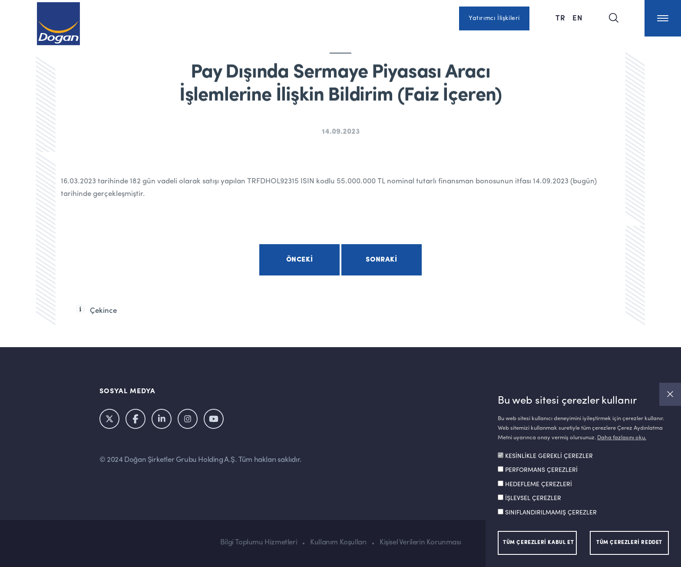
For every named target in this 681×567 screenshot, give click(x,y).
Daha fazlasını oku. (621, 438)
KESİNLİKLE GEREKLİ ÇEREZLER (549, 456)
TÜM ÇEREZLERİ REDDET (629, 542)
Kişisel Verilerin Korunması (420, 542)
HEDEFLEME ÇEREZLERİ (538, 484)
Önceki (299, 259)
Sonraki (381, 259)
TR (560, 17)
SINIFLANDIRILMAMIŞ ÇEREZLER (551, 513)
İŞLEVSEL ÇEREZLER (533, 498)
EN (577, 17)
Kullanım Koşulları (338, 542)
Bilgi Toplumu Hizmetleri (258, 542)
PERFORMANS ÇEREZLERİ (541, 470)
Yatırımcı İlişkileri (494, 18)
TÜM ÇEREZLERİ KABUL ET (538, 542)
